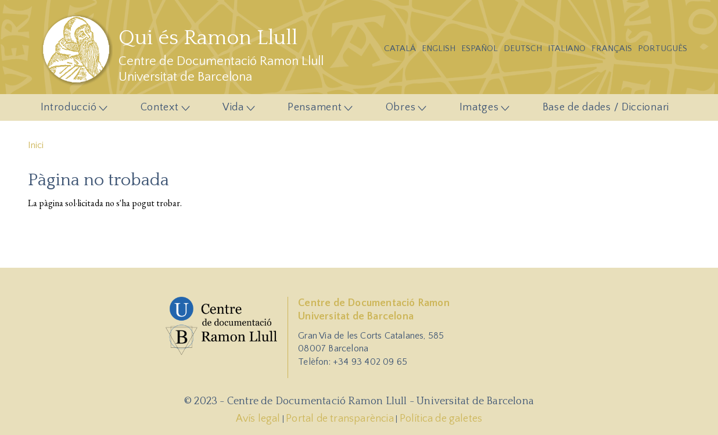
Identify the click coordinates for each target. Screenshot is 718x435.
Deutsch (523, 48)
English (438, 48)
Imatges (481, 110)
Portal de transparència (340, 419)
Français (611, 48)
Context (162, 110)
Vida (235, 110)
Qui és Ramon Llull (208, 37)
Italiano (567, 48)
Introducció (70, 110)
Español (479, 48)
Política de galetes (441, 419)
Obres (402, 110)
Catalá (400, 48)
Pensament (316, 110)
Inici (36, 145)
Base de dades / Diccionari (606, 107)
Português (662, 48)
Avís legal (258, 419)
